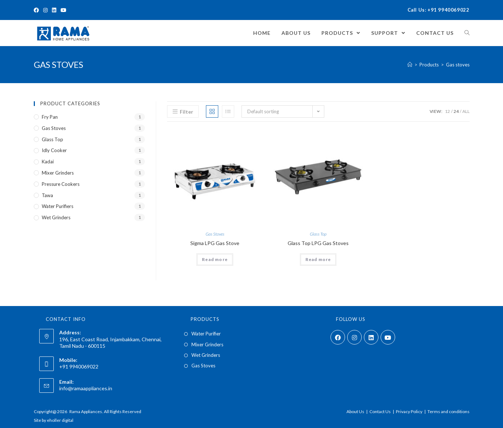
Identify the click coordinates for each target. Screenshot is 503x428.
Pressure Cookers (61, 184)
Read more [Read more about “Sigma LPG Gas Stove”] (215, 259)
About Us (355, 411)
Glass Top (318, 234)
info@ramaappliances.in (85, 388)
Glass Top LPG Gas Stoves (318, 243)
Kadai (48, 161)
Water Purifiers (57, 206)
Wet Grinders (56, 217)
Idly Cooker (54, 150)
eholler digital (60, 420)
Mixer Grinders (58, 173)
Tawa (47, 195)
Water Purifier (206, 334)
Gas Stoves (215, 234)
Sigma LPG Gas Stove (214, 243)
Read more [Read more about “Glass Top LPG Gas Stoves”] (318, 259)
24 (456, 111)
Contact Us (380, 411)
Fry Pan (50, 117)
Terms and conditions (448, 411)
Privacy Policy (409, 411)
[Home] (409, 65)
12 (447, 111)
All (466, 111)
